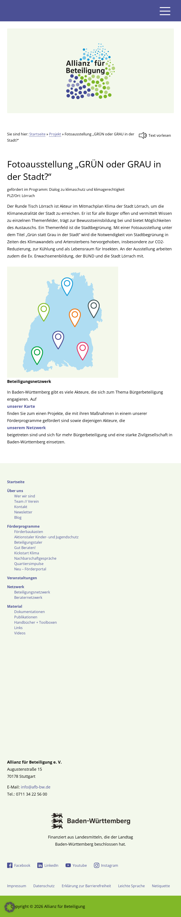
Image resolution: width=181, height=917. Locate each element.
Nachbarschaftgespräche (35, 558)
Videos (20, 633)
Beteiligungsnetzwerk (32, 592)
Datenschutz (44, 885)
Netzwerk (15, 586)
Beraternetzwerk (28, 597)
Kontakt (20, 506)
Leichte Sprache (131, 885)
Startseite (37, 134)
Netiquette (161, 885)
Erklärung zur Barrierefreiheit (86, 885)
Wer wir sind (24, 496)
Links (18, 627)
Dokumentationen (29, 611)
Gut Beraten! (25, 547)
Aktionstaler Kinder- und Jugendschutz (46, 537)
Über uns (15, 490)
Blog (18, 517)
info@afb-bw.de (35, 787)
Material (14, 606)
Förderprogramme (23, 526)
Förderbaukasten (28, 531)
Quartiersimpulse (29, 563)
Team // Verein (26, 501)
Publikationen (25, 617)
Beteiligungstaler (28, 542)
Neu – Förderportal (30, 569)
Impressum (16, 885)
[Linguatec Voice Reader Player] (156, 135)
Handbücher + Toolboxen (35, 622)
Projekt (55, 134)
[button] (10, 907)
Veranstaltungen (22, 577)
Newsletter (23, 512)
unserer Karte (21, 406)
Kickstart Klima (26, 553)
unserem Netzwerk (26, 427)
